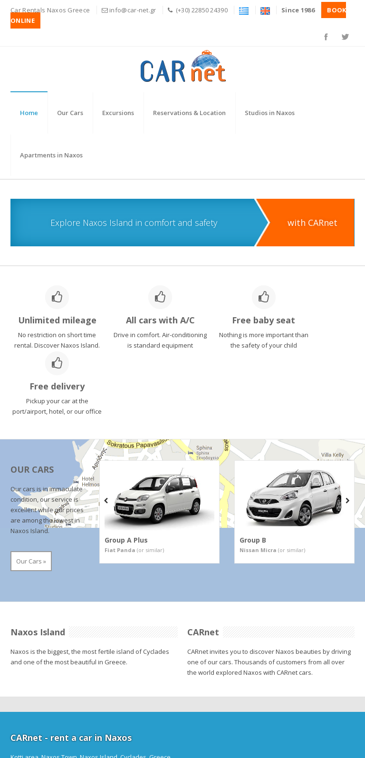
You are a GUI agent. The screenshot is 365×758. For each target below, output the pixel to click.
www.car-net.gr (255, 711)
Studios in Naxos (270, 112)
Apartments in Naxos (51, 155)
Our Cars (70, 112)
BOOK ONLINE (36, 732)
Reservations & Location (189, 112)
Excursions (118, 112)
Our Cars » (31, 505)
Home (29, 112)
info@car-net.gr (132, 10)
